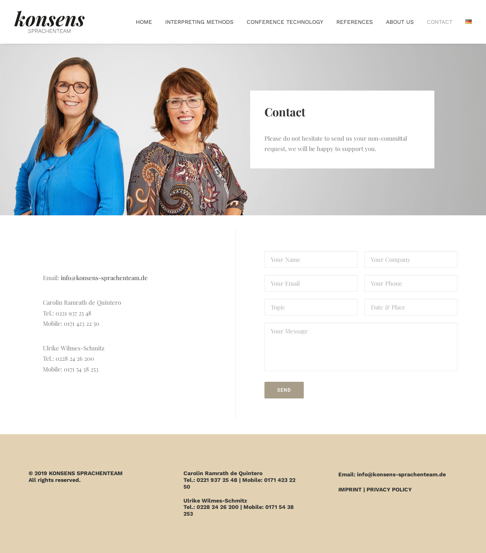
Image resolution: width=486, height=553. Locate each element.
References (354, 22)
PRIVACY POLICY (389, 489)
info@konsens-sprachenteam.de (104, 278)
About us (400, 22)
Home (144, 22)
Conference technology (285, 22)
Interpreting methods (199, 22)
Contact (439, 22)
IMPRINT (350, 489)
